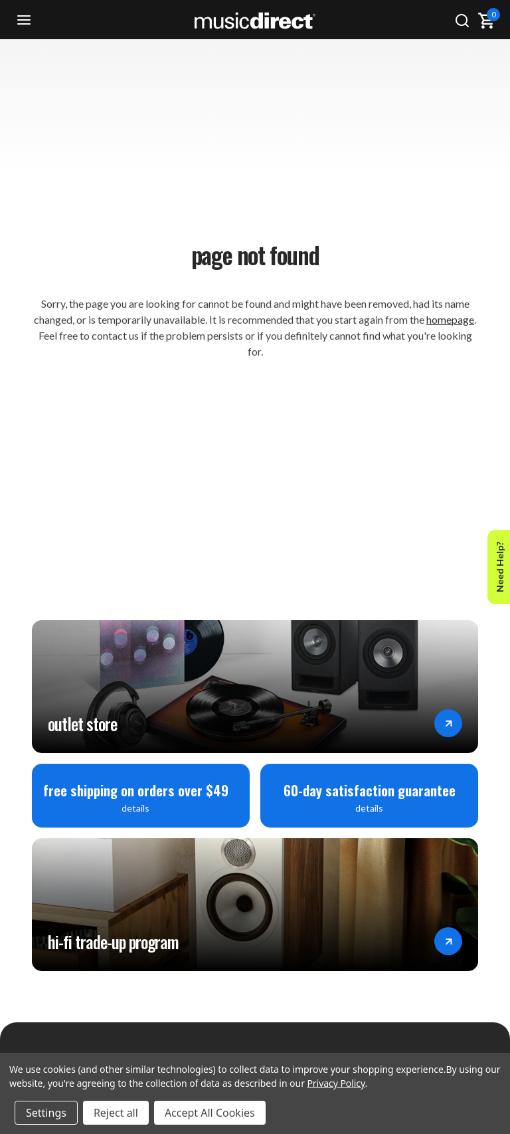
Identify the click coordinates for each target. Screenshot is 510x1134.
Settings (46, 1112)
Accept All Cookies (210, 1112)
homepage (450, 319)
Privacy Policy (336, 1083)
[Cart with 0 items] (486, 21)
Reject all (116, 1112)
